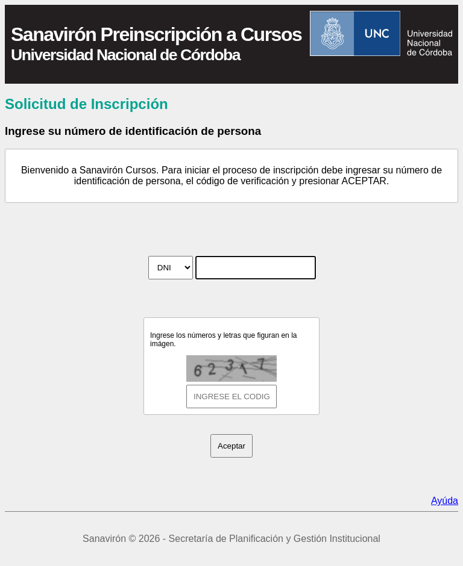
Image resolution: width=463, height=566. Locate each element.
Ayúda (444, 501)
